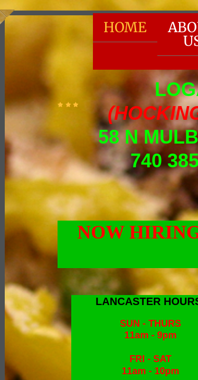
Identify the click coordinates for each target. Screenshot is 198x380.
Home (125, 27)
